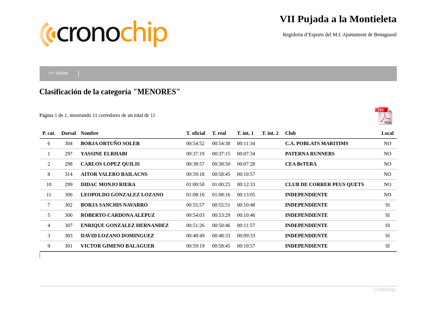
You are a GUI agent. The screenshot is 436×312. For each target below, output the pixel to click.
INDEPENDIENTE (306, 195)
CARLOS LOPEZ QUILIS (110, 164)
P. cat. (48, 133)
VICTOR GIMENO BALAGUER (118, 246)
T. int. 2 (270, 133)
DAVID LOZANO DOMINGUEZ (117, 236)
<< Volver (58, 73)
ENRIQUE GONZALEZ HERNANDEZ (125, 225)
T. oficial (195, 133)
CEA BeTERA (301, 164)
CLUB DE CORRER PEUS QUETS (324, 184)
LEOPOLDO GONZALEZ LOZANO (122, 195)
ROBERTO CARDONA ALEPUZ (118, 215)
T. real (219, 133)
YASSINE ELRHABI (104, 154)
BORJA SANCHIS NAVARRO (114, 205)
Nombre (90, 133)
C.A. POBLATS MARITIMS (316, 143)
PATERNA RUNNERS (310, 154)
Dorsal (68, 133)
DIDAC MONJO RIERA (108, 184)
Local (388, 133)
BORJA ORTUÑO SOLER (110, 143)
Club (290, 133)
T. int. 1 (245, 133)
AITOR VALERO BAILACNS (114, 174)
